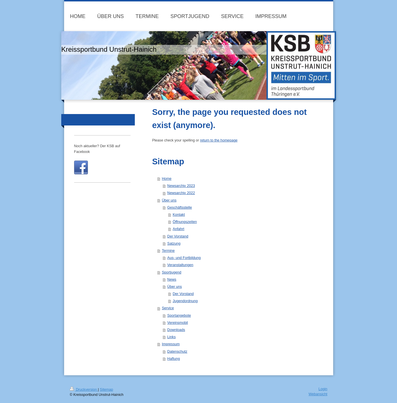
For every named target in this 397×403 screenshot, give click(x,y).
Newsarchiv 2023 (181, 186)
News (171, 280)
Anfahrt (178, 229)
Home (166, 179)
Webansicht (318, 394)
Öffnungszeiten (185, 222)
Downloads (176, 330)
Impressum (170, 344)
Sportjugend (171, 272)
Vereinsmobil (177, 323)
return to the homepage (219, 140)
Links (171, 337)
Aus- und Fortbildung (184, 258)
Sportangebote (179, 316)
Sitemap (106, 390)
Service (168, 308)
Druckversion (84, 390)
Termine (168, 251)
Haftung (173, 359)
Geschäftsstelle (179, 208)
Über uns (169, 200)
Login (323, 389)
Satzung (173, 244)
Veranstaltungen (180, 265)
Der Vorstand (177, 236)
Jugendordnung (185, 301)
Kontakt (179, 215)
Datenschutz (177, 352)
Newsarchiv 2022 (181, 193)
